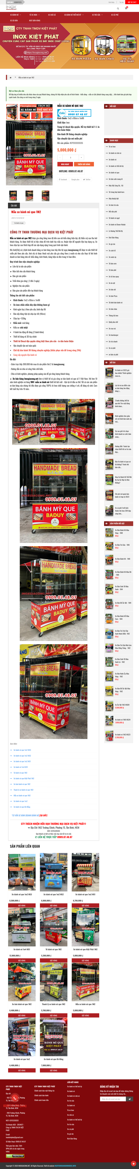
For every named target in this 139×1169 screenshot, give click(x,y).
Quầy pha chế (112, 321)
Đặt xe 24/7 (132, 2)
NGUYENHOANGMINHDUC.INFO (65, 1165)
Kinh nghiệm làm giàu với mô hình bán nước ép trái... (123, 418)
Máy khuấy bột (112, 198)
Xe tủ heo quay (112, 276)
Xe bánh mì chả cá (113, 153)
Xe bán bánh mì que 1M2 (20, 784)
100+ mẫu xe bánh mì (39, 382)
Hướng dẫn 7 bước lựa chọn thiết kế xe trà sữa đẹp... (123, 449)
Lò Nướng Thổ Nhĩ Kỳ (114, 230)
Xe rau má (111, 328)
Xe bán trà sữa (112, 204)
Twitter (87, 179)
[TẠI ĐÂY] (43, 815)
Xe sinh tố (111, 250)
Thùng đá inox (112, 315)
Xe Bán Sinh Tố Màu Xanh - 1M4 (121, 588)
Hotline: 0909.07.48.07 (71, 171)
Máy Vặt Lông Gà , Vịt (114, 185)
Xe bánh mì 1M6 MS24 (122, 719)
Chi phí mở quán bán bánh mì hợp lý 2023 (122, 495)
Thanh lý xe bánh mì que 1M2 (21, 789)
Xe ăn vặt (110, 282)
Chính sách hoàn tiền (41, 1100)
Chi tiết (14, 205)
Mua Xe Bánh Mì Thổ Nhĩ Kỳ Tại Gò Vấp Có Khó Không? (123, 480)
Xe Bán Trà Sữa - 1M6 (122, 544)
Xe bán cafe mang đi (114, 179)
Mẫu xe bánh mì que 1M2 (26, 77)
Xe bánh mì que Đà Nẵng (20, 806)
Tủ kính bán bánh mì (114, 302)
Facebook (63, 179)
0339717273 (18, 2)
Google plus (75, 179)
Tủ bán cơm (111, 263)
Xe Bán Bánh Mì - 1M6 (122, 558)
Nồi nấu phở (111, 211)
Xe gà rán (110, 243)
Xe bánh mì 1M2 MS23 (122, 734)
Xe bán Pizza (111, 295)
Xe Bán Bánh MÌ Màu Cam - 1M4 (122, 617)
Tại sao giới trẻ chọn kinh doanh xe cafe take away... (123, 434)
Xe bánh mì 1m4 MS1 (19, 767)
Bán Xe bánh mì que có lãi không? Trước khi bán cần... (123, 464)
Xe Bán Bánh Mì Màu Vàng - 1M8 (122, 531)
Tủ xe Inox (111, 146)
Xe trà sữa (70, 1100)
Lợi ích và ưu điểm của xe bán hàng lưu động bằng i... (122, 388)
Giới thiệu (111, 2)
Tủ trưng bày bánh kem (115, 192)
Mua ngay (65, 164)
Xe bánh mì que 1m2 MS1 (20, 761)
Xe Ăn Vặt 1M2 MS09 (122, 704)
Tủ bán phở (111, 269)
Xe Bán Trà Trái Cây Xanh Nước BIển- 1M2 (122, 632)
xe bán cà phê (112, 354)
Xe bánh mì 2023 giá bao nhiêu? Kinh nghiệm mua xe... (123, 373)
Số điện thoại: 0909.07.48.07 (16, 1141)
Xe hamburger (112, 334)
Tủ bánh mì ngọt (113, 217)
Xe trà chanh (111, 341)
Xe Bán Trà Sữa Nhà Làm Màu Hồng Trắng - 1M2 (123, 646)
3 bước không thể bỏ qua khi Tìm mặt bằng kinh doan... (122, 403)
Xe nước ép (111, 256)
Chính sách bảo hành (41, 1095)
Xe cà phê (110, 347)
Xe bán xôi (111, 289)
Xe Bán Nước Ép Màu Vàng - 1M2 (122, 675)
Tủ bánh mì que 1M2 (18, 772)
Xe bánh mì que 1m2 (18, 801)
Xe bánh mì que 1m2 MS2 (20, 755)
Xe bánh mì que (18, 223)
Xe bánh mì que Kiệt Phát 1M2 (22, 778)
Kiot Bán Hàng (112, 237)
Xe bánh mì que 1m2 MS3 (20, 749)
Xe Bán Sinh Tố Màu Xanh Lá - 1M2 (121, 660)
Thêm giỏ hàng (84, 164)
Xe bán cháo (111, 308)
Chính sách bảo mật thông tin (44, 1090)
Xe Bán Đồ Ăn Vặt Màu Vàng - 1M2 (122, 690)
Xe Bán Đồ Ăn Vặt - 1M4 (123, 602)
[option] (29, 152)
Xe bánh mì (111, 159)
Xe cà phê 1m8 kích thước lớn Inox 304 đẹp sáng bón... (123, 510)
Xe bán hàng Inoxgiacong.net (25, 378)
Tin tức (122, 2)
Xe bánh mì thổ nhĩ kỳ (115, 166)
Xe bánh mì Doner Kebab (115, 224)
